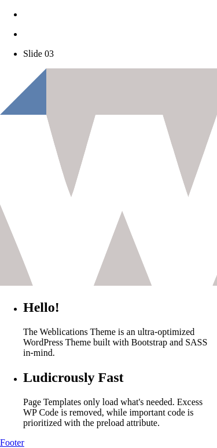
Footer (12, 442)
